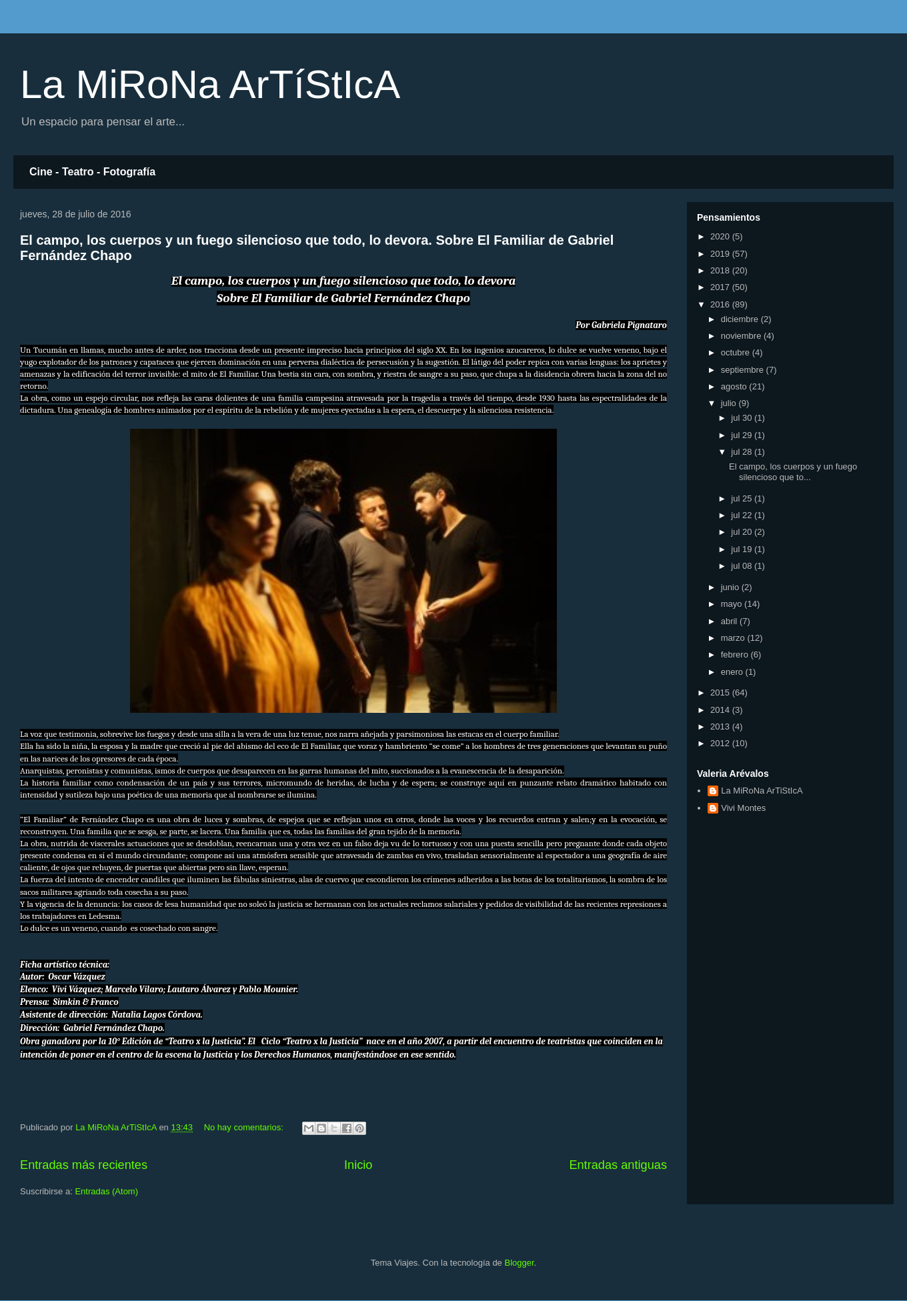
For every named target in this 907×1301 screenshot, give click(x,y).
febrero (736, 654)
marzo (734, 638)
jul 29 (742, 435)
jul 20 (742, 532)
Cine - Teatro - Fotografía (92, 171)
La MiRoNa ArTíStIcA (210, 84)
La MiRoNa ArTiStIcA (761, 791)
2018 (721, 270)
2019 (721, 254)
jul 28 (742, 452)
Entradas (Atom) (106, 1191)
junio (731, 587)
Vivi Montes (743, 808)
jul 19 (742, 549)
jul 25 (742, 498)
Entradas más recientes (83, 1165)
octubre (736, 352)
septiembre (743, 370)
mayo (732, 604)
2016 (721, 304)
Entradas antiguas (618, 1165)
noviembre (742, 336)
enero (733, 672)
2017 (721, 287)
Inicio (358, 1165)
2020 (721, 236)
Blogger (519, 1263)
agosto (735, 386)
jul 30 (742, 418)
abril (730, 621)
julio (730, 403)
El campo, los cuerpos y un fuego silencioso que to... (793, 471)
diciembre (741, 319)
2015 (721, 693)
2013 (721, 727)
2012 (721, 743)
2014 (721, 710)
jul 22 (742, 515)
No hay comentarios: (245, 1127)
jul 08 (742, 566)
